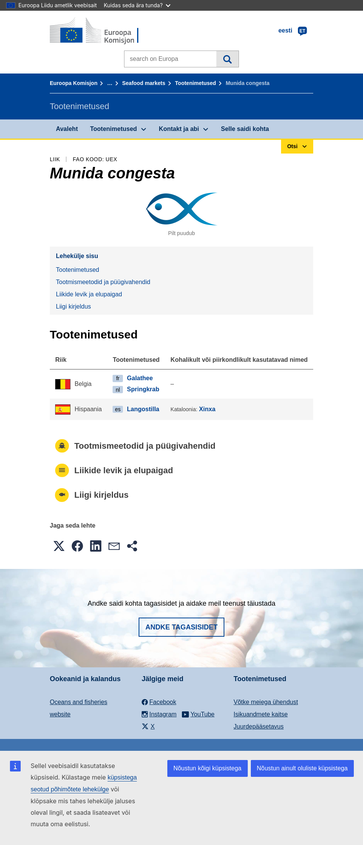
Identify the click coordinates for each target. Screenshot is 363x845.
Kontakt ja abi (179, 129)
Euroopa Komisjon (73, 83)
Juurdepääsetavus (259, 726)
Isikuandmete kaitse (261, 714)
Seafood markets (143, 83)
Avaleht (67, 129)
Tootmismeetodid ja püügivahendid (103, 282)
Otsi (227, 59)
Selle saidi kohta (245, 129)
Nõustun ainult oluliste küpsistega (302, 768)
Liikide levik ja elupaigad (89, 294)
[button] (59, 546)
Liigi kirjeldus (73, 306)
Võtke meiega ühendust (266, 702)
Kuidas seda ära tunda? (137, 5)
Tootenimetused (195, 83)
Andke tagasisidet (182, 627)
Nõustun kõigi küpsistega (207, 768)
